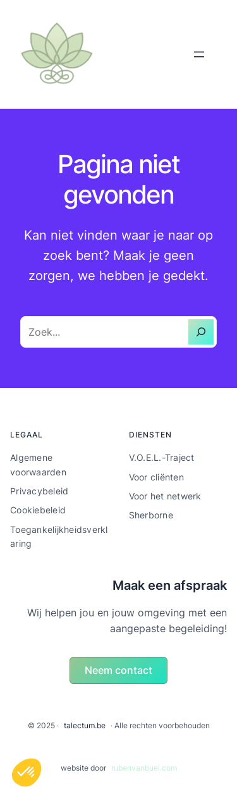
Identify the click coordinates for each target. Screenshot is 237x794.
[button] (119, 670)
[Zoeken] (201, 332)
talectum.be (85, 725)
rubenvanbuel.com (144, 768)
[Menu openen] (199, 54)
